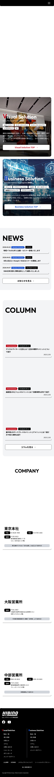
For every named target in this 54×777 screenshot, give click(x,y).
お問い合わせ (8, 747)
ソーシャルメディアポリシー (43, 762)
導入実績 (6, 737)
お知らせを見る (25, 280)
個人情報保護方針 (27, 767)
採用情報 (13, 762)
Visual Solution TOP (26, 147)
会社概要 (6, 762)
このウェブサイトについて (25, 762)
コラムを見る (28, 447)
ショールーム (8, 750)
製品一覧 (6, 734)
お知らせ (6, 740)
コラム (6, 744)
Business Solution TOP (28, 206)
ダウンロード (8, 753)
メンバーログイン (9, 757)
